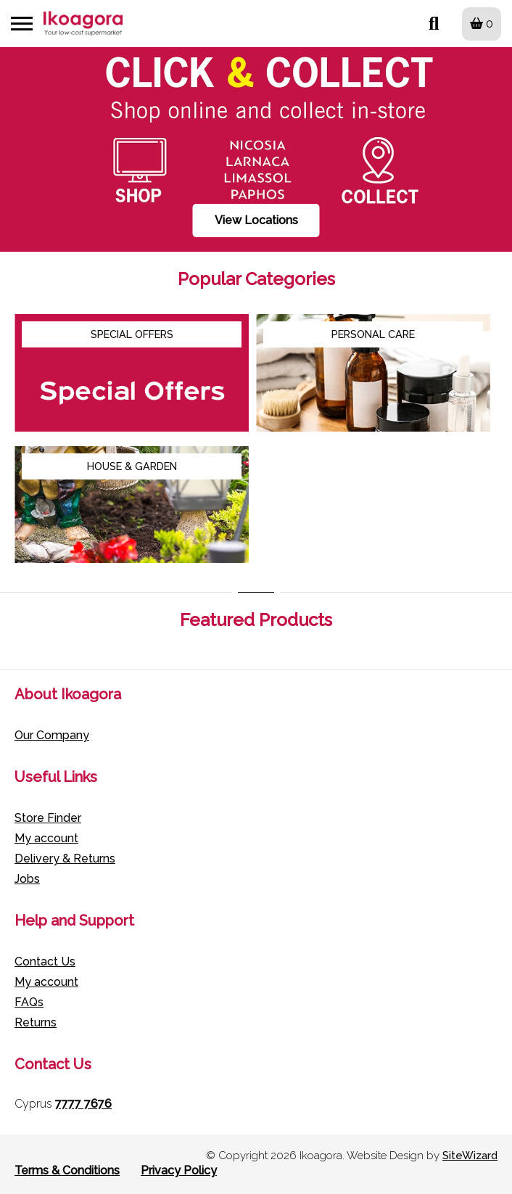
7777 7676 (83, 1104)
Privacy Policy (179, 1170)
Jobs (27, 879)
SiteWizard (469, 1155)
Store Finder (48, 818)
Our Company (52, 735)
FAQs (29, 1002)
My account (46, 838)
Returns (36, 1022)
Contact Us (45, 961)
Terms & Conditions (67, 1170)
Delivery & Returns (65, 858)
